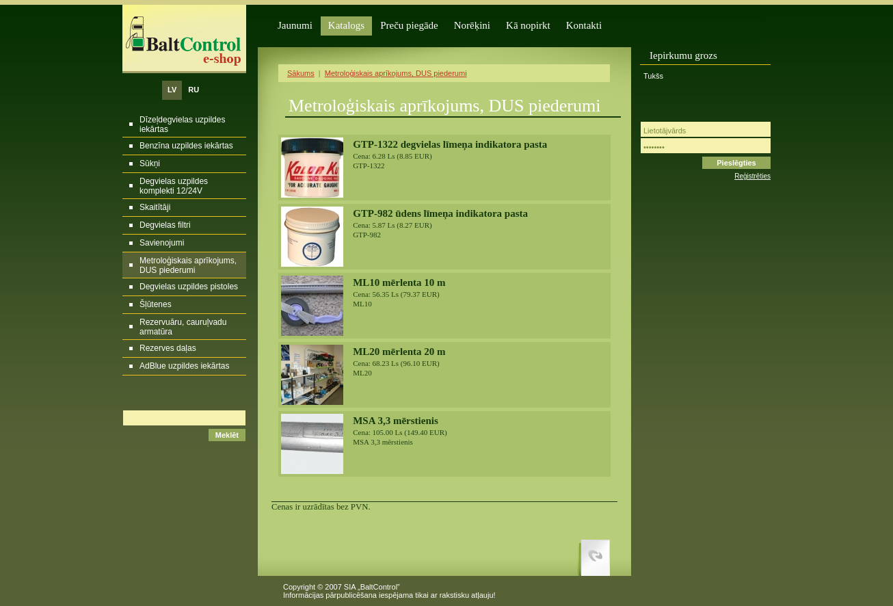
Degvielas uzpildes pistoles (188, 286)
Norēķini (472, 25)
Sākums (301, 73)
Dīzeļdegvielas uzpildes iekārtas (182, 124)
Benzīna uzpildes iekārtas (186, 145)
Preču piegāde (409, 25)
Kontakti (584, 25)
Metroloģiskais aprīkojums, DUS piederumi (188, 265)
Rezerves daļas (167, 348)
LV (172, 89)
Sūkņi (149, 163)
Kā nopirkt (528, 25)
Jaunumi (295, 25)
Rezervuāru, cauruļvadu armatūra (182, 327)
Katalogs (346, 25)
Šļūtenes (155, 304)
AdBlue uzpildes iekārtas (184, 366)
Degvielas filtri (165, 225)
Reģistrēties (752, 176)
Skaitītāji (154, 207)
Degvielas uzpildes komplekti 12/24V (173, 186)
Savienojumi (161, 243)
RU (193, 89)
